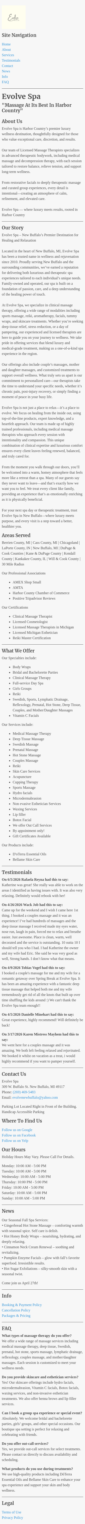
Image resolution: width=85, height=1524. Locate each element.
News (6, 71)
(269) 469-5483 (24, 1092)
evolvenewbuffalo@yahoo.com (35, 1097)
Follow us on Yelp (15, 1141)
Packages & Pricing (16, 1316)
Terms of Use (11, 1512)
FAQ (5, 82)
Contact (7, 66)
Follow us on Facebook (19, 1135)
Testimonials (11, 60)
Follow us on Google (17, 1130)
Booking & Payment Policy (22, 1305)
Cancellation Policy (16, 1310)
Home (6, 44)
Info (5, 76)
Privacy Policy (12, 1518)
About (6, 50)
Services (8, 55)
